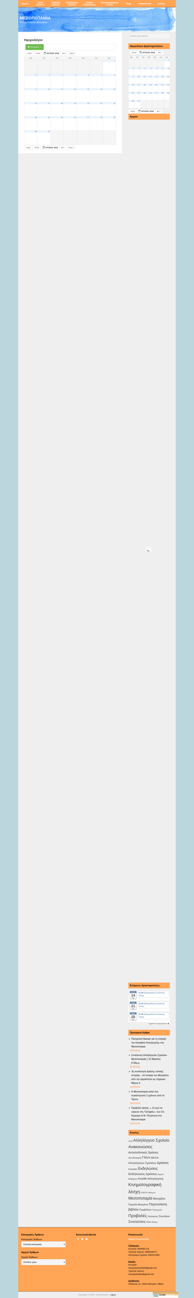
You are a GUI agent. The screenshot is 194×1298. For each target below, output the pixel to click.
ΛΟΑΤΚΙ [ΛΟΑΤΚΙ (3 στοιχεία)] (143, 1192)
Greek (160, 1295)
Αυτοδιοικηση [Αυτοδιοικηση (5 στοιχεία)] (134, 1158)
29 (114, 117)
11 (62, 89)
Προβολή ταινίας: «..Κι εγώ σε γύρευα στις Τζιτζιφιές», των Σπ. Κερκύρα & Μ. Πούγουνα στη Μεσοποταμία (148, 1114)
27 (88, 117)
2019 (72, 53)
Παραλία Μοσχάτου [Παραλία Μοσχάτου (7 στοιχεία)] (138, 1204)
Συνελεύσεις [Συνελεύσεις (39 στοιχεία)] (137, 1221)
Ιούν (38, 53)
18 (62, 103)
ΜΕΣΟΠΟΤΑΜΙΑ (35, 17)
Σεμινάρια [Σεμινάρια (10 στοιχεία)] (164, 1216)
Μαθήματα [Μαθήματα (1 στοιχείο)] (151, 1193)
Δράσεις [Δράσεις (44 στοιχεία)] (163, 1163)
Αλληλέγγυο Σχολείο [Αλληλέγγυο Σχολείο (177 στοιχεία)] (151, 1140)
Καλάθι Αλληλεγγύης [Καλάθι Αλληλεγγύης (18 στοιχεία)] (151, 1178)
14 (101, 89)
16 (36, 103)
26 (75, 117)
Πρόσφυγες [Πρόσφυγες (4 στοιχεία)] (152, 1216)
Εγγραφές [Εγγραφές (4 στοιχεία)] (133, 1169)
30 (36, 131)
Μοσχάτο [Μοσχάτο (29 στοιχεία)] (159, 1198)
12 (75, 89)
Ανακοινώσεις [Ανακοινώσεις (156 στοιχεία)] (140, 1147)
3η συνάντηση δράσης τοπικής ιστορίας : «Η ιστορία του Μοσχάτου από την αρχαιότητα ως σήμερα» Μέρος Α (150, 1077)
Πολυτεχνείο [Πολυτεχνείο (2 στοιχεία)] (157, 1210)
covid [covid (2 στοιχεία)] (130, 1141)
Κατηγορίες (34, 47)
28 (101, 117)
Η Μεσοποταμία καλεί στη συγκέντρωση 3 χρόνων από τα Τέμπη (147, 1095)
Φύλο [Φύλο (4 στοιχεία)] (148, 1222)
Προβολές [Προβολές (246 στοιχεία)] (137, 1215)
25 (62, 117)
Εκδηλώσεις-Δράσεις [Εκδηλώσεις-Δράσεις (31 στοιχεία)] (142, 1174)
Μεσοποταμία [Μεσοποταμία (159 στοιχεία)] (140, 1198)
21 (101, 103)
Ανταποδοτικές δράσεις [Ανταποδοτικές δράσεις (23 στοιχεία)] (143, 1152)
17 (49, 103)
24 (49, 117)
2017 (29, 53)
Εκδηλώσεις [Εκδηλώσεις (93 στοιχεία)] (148, 1168)
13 (88, 89)
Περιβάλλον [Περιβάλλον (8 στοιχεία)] (145, 1209)
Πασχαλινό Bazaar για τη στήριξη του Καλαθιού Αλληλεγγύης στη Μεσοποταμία (148, 1043)
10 (49, 89)
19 (75, 103)
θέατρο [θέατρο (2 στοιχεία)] (155, 1222)
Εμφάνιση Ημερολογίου (159, 1024)
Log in (113, 1295)
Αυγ (64, 53)
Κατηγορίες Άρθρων (31, 1239)
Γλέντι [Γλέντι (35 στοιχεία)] (146, 1157)
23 (36, 117)
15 (114, 89)
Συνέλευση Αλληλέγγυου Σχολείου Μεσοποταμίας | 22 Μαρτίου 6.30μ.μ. (149, 1059)
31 (49, 131)
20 (88, 103)
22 (114, 103)
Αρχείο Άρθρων (29, 1257)
